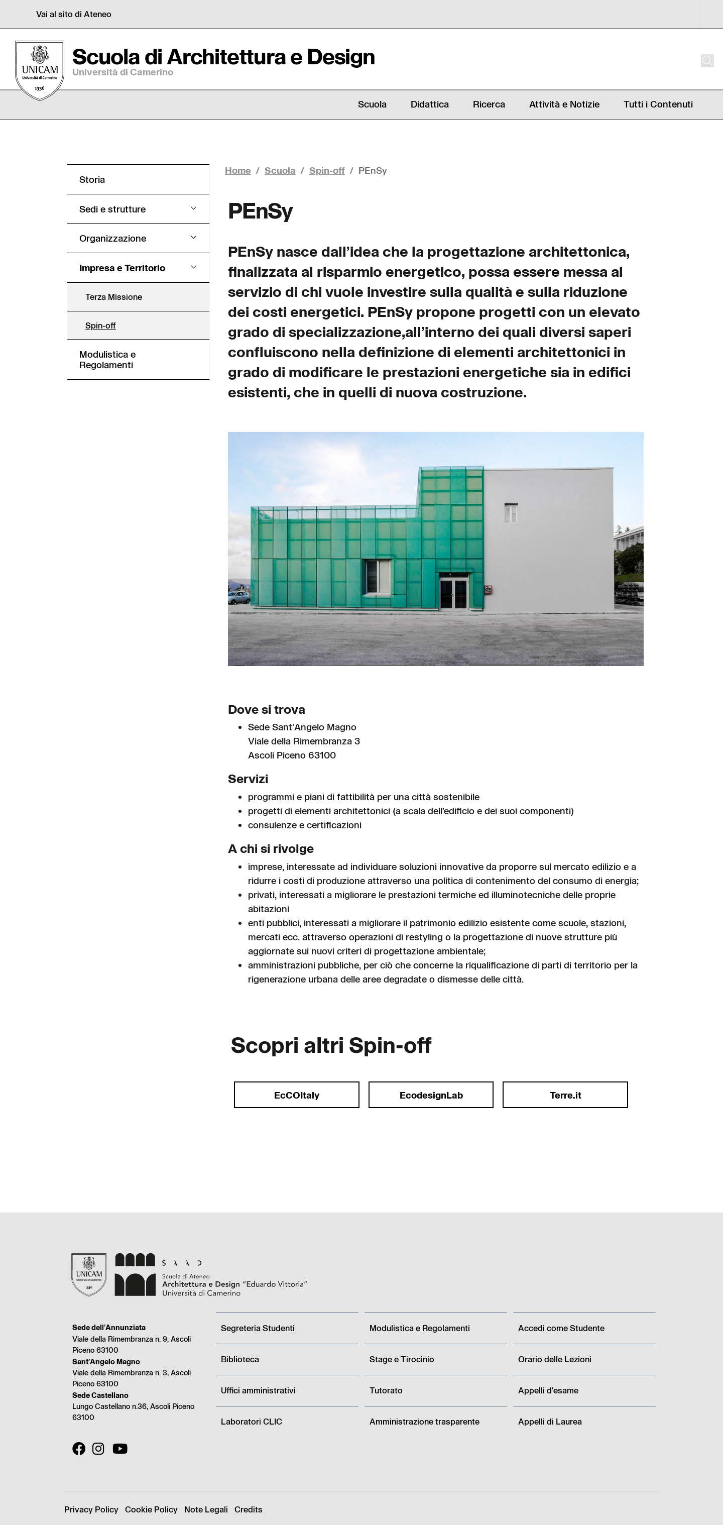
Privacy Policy (91, 1509)
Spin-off (327, 170)
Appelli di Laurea (550, 1421)
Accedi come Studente (561, 1328)
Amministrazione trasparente (424, 1421)
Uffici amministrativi (258, 1390)
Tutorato (386, 1390)
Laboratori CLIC (251, 1421)
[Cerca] (699, 61)
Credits (248, 1509)
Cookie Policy (151, 1509)
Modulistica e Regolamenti (420, 1328)
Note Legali (206, 1509)
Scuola (280, 170)
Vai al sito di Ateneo (73, 14)
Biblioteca (240, 1359)
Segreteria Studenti (258, 1328)
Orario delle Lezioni (554, 1359)
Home (238, 170)
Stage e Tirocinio (402, 1359)
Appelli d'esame (548, 1390)
